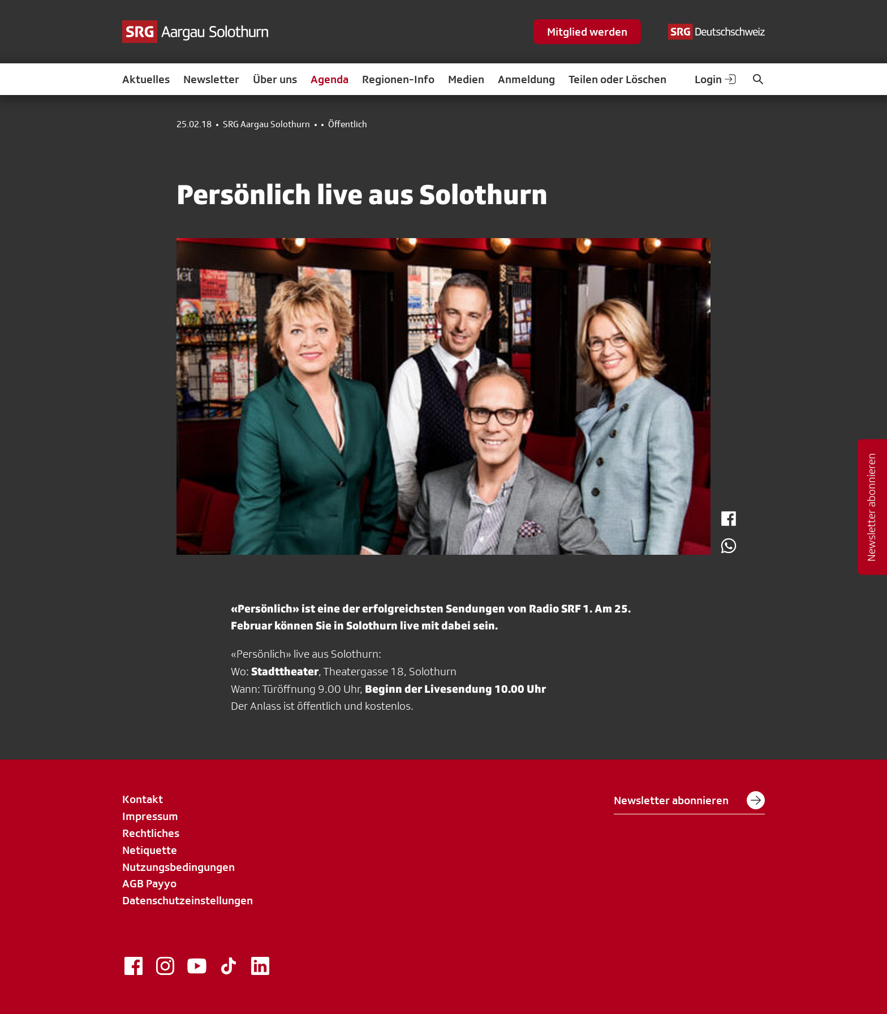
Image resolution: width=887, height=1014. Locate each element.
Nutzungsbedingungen (178, 867)
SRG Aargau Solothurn (266, 124)
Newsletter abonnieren (689, 800)
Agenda (329, 79)
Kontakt (142, 799)
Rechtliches (150, 833)
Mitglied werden (587, 31)
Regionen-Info (398, 79)
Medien (466, 79)
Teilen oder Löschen (617, 79)
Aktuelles (146, 79)
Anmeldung (526, 79)
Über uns (275, 79)
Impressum (150, 816)
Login (716, 79)
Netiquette (149, 850)
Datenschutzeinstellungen (187, 900)
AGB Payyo (149, 883)
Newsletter (211, 79)
